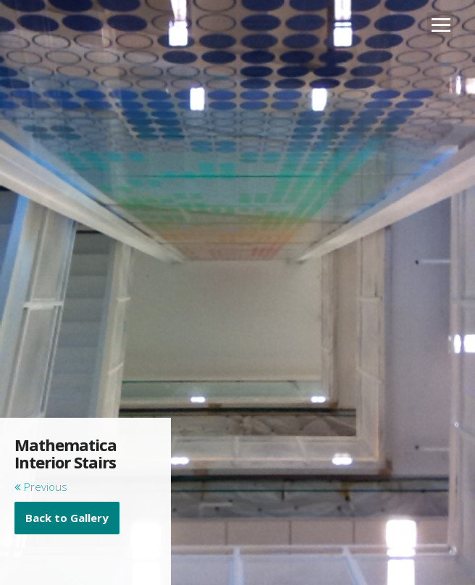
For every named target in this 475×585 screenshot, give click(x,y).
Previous (40, 486)
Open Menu (440, 25)
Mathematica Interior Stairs (65, 453)
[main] (85, 485)
